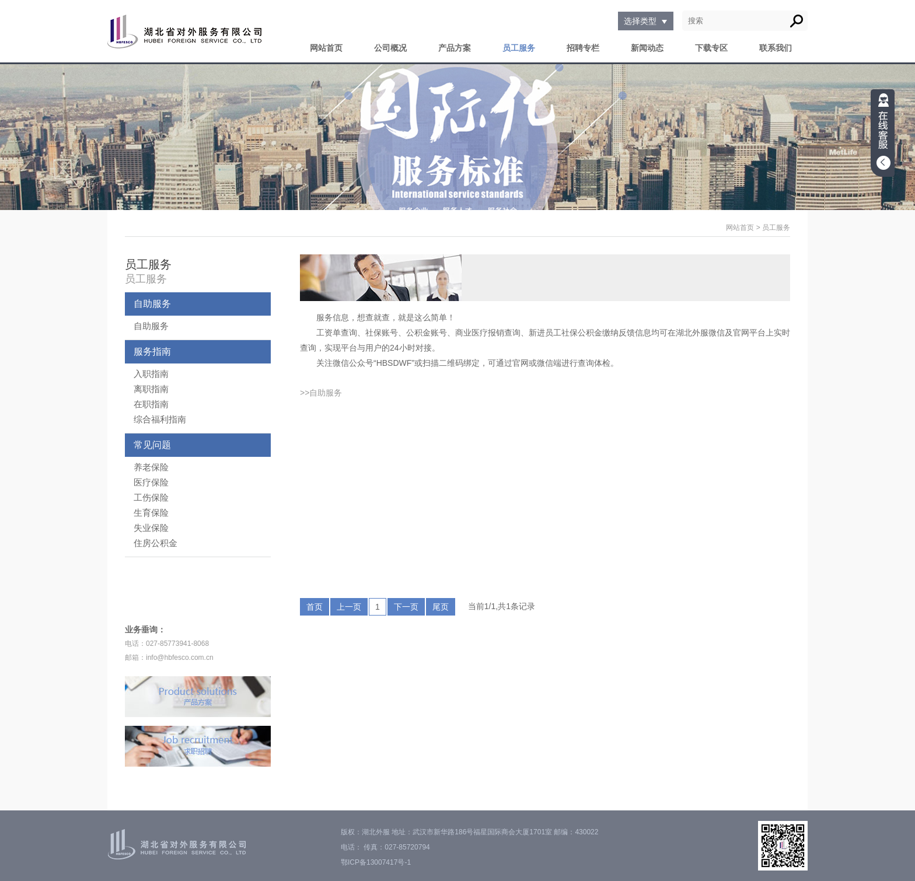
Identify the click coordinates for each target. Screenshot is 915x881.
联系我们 (775, 48)
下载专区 (711, 48)
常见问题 (152, 445)
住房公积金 (155, 543)
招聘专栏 (583, 48)
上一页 (349, 606)
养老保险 (151, 467)
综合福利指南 (160, 419)
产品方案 (454, 48)
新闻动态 (647, 48)
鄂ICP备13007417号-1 (376, 862)
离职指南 (151, 389)
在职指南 (151, 404)
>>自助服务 (321, 392)
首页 (314, 606)
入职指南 (151, 374)
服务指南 (152, 351)
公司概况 (390, 48)
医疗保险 (151, 482)
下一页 (406, 606)
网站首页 (326, 48)
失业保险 (151, 528)
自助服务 (152, 304)
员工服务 (518, 48)
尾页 (440, 606)
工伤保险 (151, 497)
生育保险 (151, 513)
